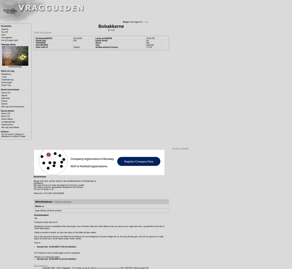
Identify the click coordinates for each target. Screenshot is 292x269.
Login (146, 22)
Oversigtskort (6, 38)
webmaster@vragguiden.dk (108, 268)
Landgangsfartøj (8, 122)
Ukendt (4, 95)
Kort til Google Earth (9, 40)
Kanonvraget (6, 82)
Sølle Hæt (5, 98)
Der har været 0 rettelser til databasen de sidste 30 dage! (13, 135)
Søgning (4, 29)
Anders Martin (7, 119)
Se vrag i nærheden (180, 148)
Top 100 (4, 32)
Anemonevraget (15, 57)
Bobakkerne (6, 74)
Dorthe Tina (6, 85)
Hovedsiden (6, 26)
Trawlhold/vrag (7, 80)
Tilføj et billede (62, 201)
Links (3, 35)
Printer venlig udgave (42, 32)
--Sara (4, 77)
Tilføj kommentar (40, 266)
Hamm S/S (5, 93)
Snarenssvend (7, 125)
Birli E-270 (5, 116)
